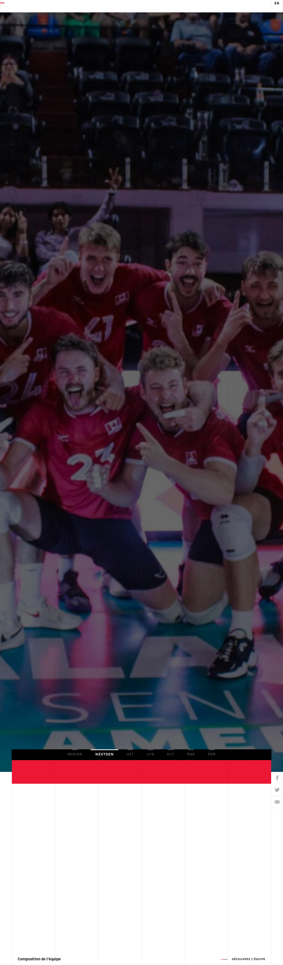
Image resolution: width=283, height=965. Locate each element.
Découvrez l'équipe (248, 955)
